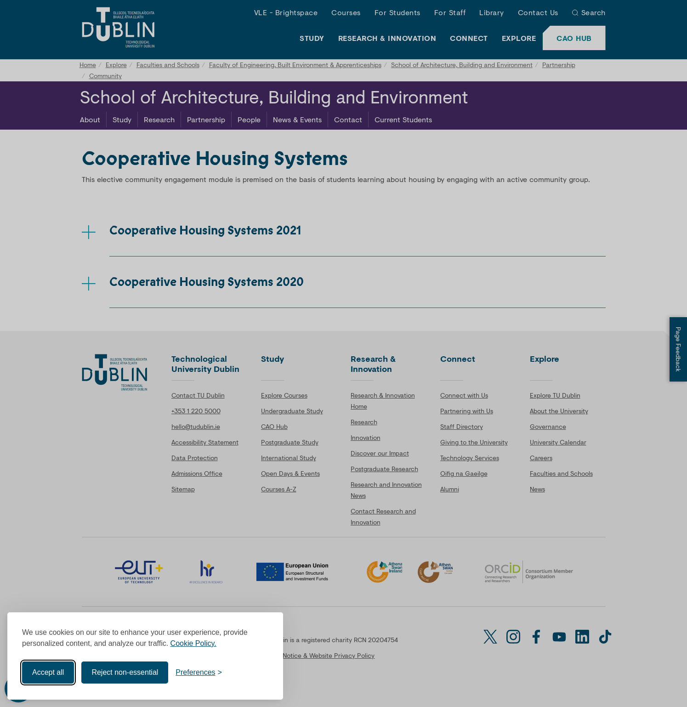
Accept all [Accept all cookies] (48, 672)
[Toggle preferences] (199, 672)
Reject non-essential (124, 672)
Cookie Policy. (193, 643)
